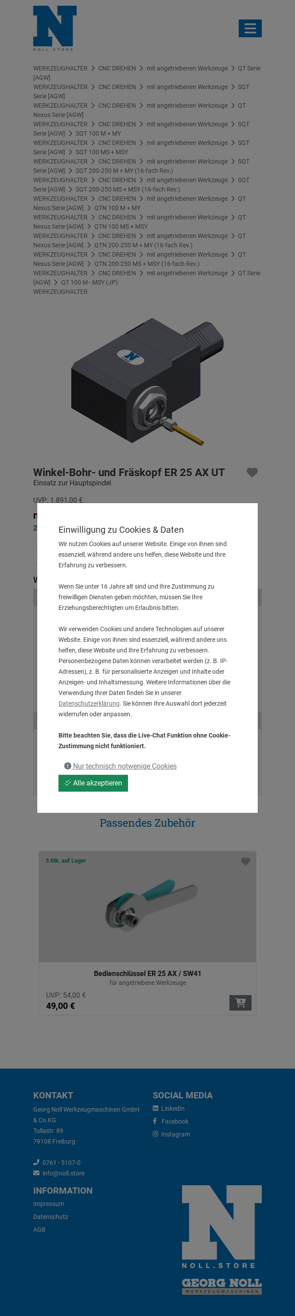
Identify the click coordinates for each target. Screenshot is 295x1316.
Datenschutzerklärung (89, 703)
